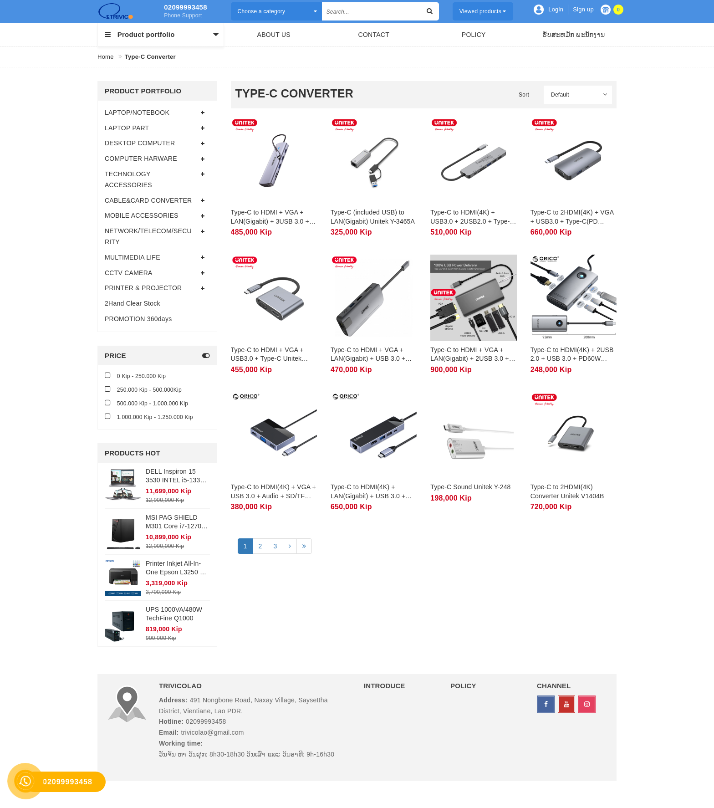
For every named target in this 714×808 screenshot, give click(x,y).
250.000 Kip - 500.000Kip (143, 389)
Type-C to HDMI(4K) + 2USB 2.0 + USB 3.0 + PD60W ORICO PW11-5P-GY (572, 358)
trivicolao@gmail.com (212, 732)
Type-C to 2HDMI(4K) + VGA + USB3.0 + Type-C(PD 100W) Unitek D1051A (572, 221)
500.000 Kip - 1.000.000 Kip (146, 403)
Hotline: (171, 721)
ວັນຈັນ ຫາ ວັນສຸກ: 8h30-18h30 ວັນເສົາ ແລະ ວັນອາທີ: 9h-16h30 (246, 754)
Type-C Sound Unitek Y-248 (470, 487)
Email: (169, 732)
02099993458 (185, 7)
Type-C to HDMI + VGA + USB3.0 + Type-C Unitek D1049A (267, 358)
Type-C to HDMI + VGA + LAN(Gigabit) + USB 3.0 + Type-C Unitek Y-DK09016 (369, 358)
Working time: (181, 743)
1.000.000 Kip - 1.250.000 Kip (149, 416)
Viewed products (482, 11)
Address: (173, 700)
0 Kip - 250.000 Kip (135, 375)
